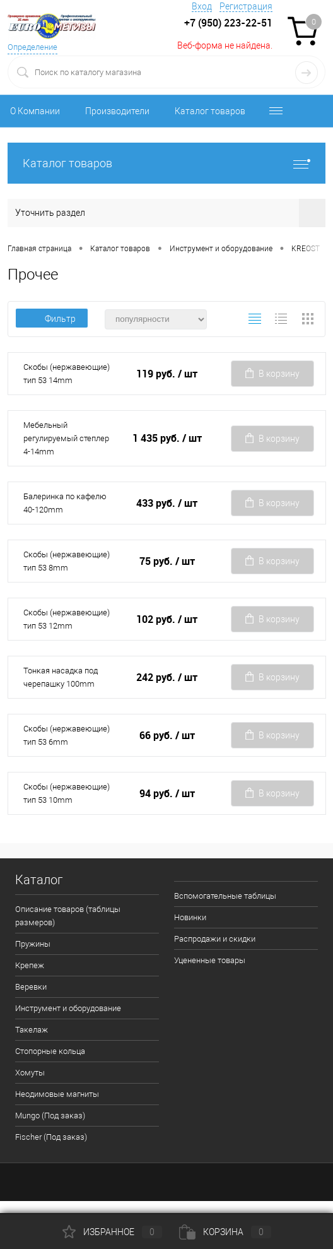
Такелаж (31, 1029)
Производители (117, 111)
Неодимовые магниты (57, 1094)
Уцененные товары (209, 960)
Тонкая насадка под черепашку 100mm (60, 677)
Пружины (32, 944)
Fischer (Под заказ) (51, 1137)
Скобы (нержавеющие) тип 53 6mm (66, 735)
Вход (202, 6)
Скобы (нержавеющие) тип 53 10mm (66, 793)
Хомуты (30, 1072)
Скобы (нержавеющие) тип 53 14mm (66, 373)
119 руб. (166, 374)
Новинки (190, 917)
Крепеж (29, 965)
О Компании (35, 111)
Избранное (112, 1232)
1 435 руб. (167, 438)
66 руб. (167, 735)
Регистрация (245, 6)
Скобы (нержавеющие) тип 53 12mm (66, 619)
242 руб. (166, 677)
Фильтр (52, 319)
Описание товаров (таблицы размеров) (67, 915)
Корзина (225, 1232)
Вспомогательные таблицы (225, 896)
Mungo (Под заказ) (50, 1115)
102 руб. (166, 619)
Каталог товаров (210, 111)
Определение (32, 47)
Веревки (31, 987)
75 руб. (167, 561)
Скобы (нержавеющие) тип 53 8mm (66, 561)
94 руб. (167, 793)
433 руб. (166, 503)
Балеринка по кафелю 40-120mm (65, 503)
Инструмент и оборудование (68, 1008)
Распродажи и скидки (214, 939)
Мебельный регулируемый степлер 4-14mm (66, 438)
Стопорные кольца (50, 1051)
